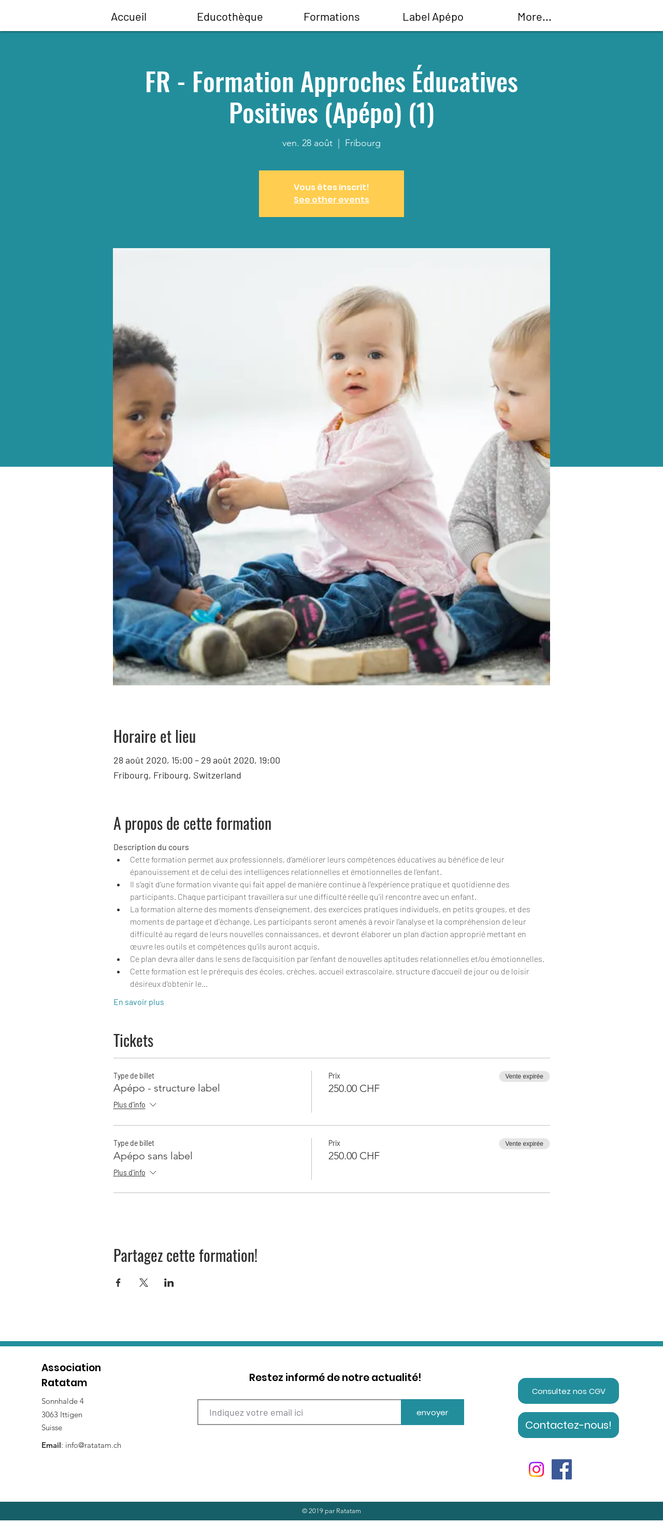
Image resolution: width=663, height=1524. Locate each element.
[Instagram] (536, 1469)
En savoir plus (138, 1002)
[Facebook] (562, 1469)
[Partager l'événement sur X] (144, 1282)
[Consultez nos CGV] (568, 1391)
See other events (331, 200)
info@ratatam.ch (93, 1445)
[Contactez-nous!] (568, 1425)
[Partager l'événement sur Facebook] (118, 1282)
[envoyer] (432, 1412)
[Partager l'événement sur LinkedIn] (169, 1282)
